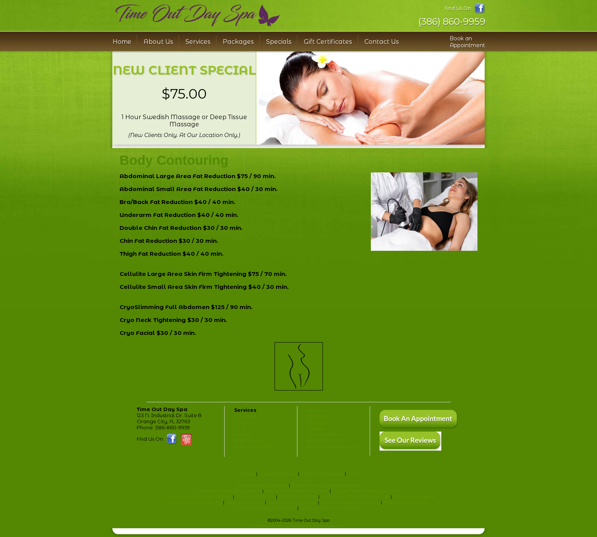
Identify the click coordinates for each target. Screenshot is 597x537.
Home (122, 41)
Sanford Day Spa (297, 496)
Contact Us (381, 41)
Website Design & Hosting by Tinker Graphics (298, 525)
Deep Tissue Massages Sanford (326, 485)
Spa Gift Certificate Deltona (331, 508)
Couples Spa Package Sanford (366, 491)
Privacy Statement (322, 473)
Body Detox (247, 440)
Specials (279, 41)
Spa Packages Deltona (262, 485)
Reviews (316, 416)
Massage (244, 416)
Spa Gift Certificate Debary (265, 508)
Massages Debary (414, 496)
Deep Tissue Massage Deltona (355, 496)
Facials (242, 422)
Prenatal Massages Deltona (228, 491)
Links (353, 473)
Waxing (243, 434)
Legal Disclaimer (278, 473)
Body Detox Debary (405, 502)
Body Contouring (253, 446)
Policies (246, 473)
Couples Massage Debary (350, 502)
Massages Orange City (195, 502)
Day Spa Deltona (255, 496)
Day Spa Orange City (292, 502)
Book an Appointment (467, 42)
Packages (238, 41)
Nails (239, 428)
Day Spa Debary (244, 502)
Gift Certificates (328, 41)
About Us (317, 410)
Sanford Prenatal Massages (297, 491)
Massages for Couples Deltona (197, 496)
